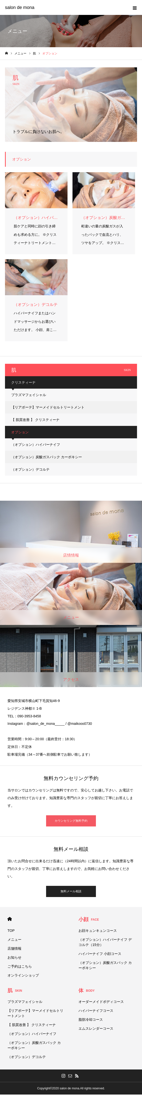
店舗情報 (14, 948)
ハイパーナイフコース (95, 1011)
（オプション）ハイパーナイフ (35, 445)
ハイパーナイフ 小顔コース (99, 954)
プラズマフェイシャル (28, 395)
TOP (11, 931)
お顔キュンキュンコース (97, 931)
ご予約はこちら (19, 966)
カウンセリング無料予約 (71, 820)
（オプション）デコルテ (30, 469)
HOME (9, 919)
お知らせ (14, 957)
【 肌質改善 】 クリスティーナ (35, 420)
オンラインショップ (23, 975)
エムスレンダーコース (95, 1028)
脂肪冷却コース (90, 1020)
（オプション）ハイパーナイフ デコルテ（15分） (105, 942)
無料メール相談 (71, 891)
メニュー (14, 940)
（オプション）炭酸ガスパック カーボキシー (46, 457)
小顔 (88, 919)
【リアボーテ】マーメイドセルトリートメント (47, 407)
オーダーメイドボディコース (101, 1002)
